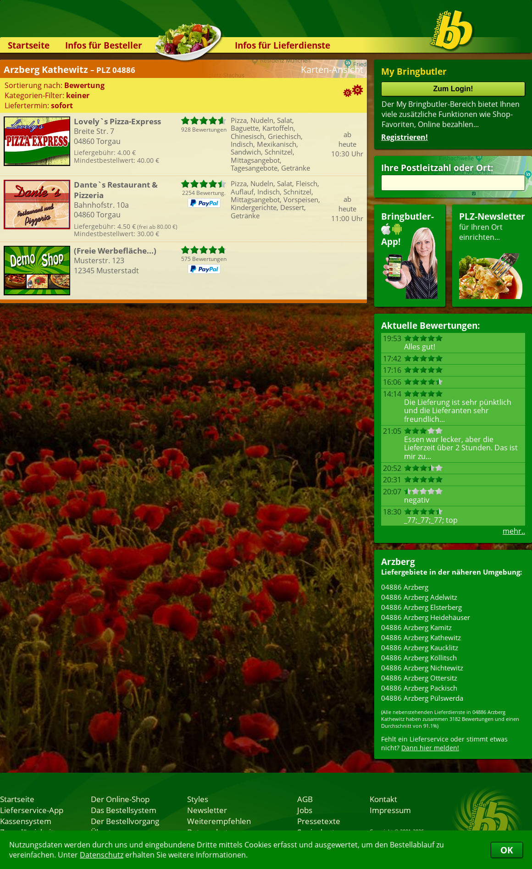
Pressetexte (318, 820)
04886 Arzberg (404, 587)
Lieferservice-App (31, 809)
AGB (305, 798)
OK (506, 850)
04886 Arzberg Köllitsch (419, 657)
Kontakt (383, 798)
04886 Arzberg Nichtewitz (422, 667)
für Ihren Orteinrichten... (492, 254)
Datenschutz (101, 855)
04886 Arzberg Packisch (419, 687)
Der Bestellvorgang (125, 820)
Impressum (390, 809)
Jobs (304, 809)
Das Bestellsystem (123, 809)
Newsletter (207, 809)
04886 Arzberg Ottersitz (419, 677)
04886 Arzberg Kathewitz (421, 637)
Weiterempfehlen (219, 820)
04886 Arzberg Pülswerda (422, 698)
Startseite (29, 45)
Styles (197, 798)
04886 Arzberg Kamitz (416, 627)
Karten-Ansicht (332, 69)
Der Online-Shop (120, 798)
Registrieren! (404, 137)
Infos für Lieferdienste (282, 45)
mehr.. (514, 531)
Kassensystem (25, 820)
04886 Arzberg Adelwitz (419, 597)
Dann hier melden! (430, 747)
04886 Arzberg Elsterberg (421, 607)
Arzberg (398, 561)
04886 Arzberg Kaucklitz (419, 647)
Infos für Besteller (103, 45)
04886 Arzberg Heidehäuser (425, 617)
